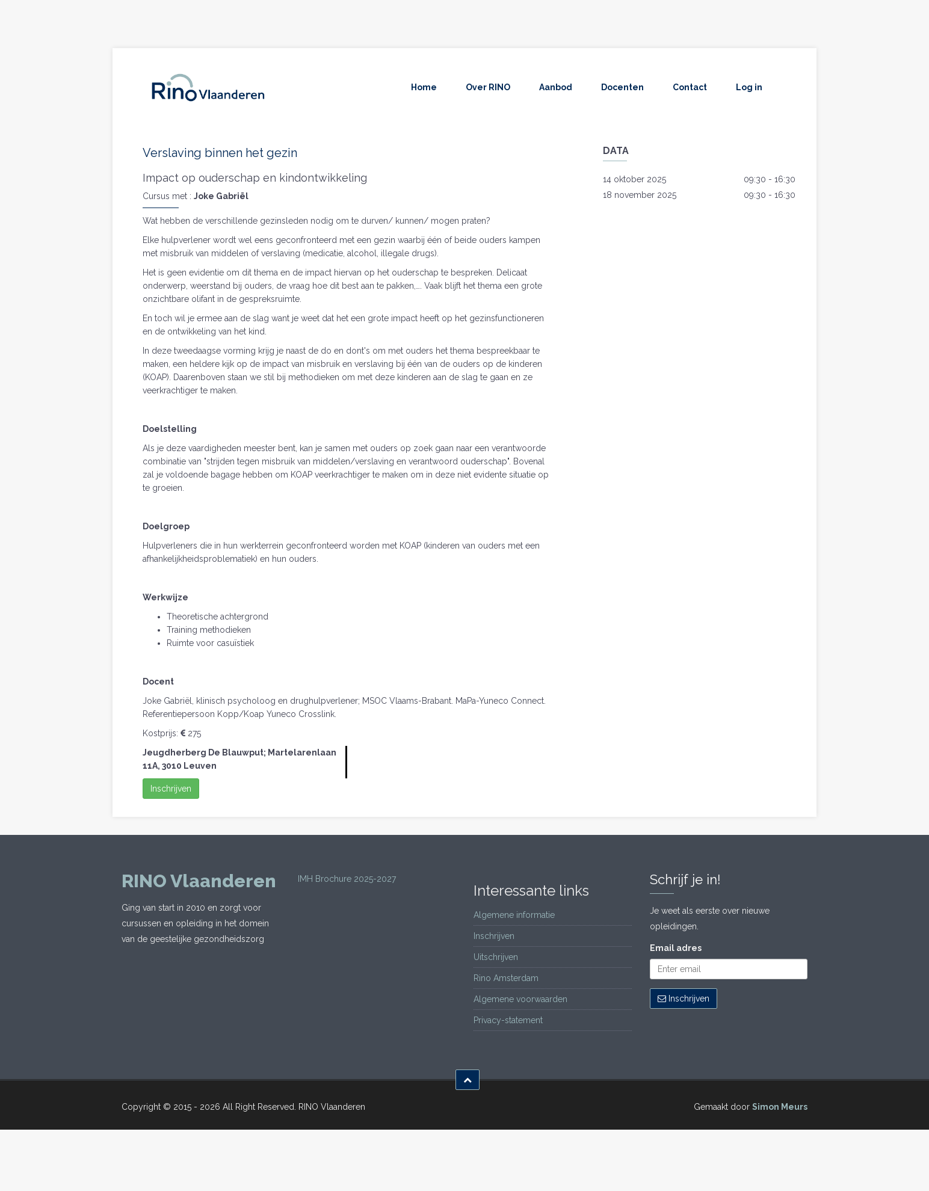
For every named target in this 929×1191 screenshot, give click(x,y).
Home (424, 87)
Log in (749, 87)
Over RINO (488, 87)
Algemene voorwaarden (520, 999)
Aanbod (555, 87)
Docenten (622, 87)
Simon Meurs (779, 1107)
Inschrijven (170, 788)
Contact (690, 87)
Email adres (676, 948)
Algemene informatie (514, 915)
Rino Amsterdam (506, 978)
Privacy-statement (508, 1020)
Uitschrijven (496, 957)
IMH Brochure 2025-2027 (347, 879)
